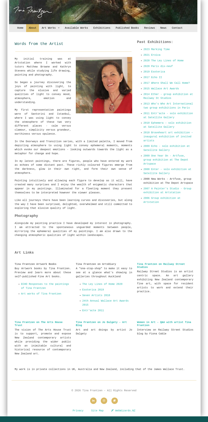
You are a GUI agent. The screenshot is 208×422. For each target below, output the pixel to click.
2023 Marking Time (156, 49)
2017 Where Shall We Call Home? (166, 83)
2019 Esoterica (154, 71)
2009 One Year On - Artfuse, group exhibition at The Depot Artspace (165, 159)
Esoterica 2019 (93, 289)
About (32, 28)
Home (20, 28)
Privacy (78, 410)
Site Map (97, 410)
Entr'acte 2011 (93, 310)
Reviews (149, 28)
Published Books (127, 28)
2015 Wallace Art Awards (161, 88)
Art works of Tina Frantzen (41, 293)
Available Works (76, 28)
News (163, 28)
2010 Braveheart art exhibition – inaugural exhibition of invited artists (168, 136)
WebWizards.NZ (123, 410)
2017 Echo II (152, 77)
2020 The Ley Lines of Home (163, 60)
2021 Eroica (152, 55)
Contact (177, 28)
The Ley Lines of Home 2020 (102, 284)
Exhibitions (101, 28)
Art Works (49, 28)
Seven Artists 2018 (96, 295)
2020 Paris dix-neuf (158, 66)
